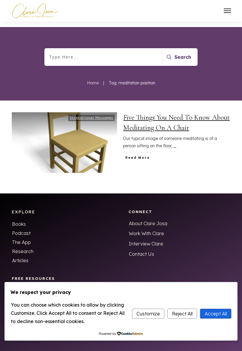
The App (21, 237)
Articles (20, 255)
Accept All (216, 314)
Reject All (182, 314)
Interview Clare (146, 238)
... (174, 140)
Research (23, 246)
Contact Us (141, 248)
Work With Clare (146, 228)
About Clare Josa (148, 218)
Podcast (21, 227)
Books (19, 218)
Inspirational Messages (91, 112)
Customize (148, 314)
